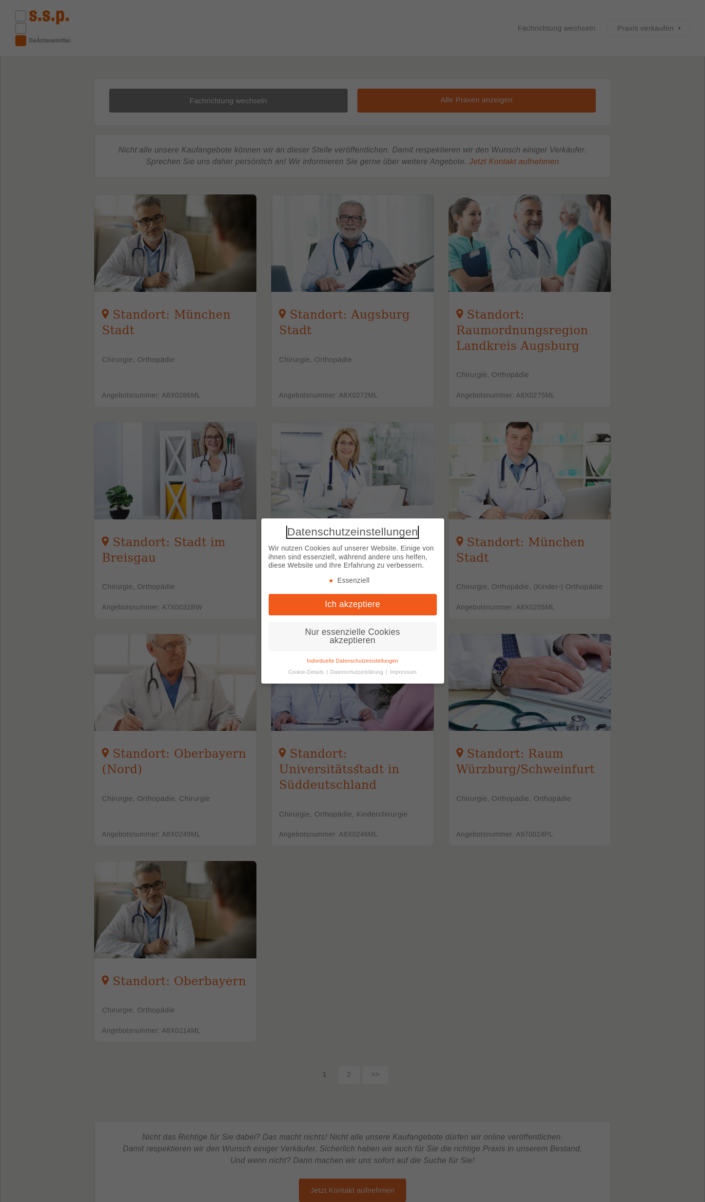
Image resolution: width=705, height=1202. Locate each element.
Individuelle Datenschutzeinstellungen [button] (352, 661)
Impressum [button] (403, 672)
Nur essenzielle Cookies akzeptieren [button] (352, 636)
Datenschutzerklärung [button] (358, 672)
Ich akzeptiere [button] (352, 604)
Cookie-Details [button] (306, 672)
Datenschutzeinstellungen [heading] (352, 532)
